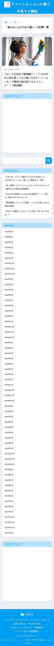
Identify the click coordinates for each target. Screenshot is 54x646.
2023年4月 (9, 433)
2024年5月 (9, 364)
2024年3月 (9, 374)
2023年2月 (9, 443)
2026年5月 (9, 237)
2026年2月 (9, 253)
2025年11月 (9, 269)
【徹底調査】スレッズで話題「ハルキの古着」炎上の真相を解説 (27, 204)
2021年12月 (9, 517)
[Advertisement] (27, 126)
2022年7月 (9, 480)
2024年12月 (9, 327)
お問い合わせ (19, 624)
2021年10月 (9, 528)
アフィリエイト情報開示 (27, 631)
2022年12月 (9, 454)
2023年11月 (9, 396)
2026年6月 (9, 232)
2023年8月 (9, 411)
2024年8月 (9, 348)
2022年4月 (9, 496)
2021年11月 (9, 522)
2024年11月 (9, 332)
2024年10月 (9, 337)
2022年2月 (9, 507)
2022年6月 (9, 485)
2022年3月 (9, 501)
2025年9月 (9, 279)
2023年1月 (9, 448)
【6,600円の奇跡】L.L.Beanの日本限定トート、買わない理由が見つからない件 (26, 195)
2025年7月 (9, 290)
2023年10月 (9, 401)
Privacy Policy (34, 624)
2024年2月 (9, 380)
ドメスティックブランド (16, 620)
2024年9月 (9, 343)
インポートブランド (40, 620)
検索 (48, 160)
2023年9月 (9, 406)
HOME (27, 614)
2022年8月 (9, 475)
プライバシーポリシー (21, 627)
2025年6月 (9, 295)
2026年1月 (9, 258)
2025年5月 (9, 300)
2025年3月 (9, 311)
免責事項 (39, 627)
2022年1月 (9, 512)
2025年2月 (9, 316)
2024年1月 (9, 385)
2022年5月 (9, 491)
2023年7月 (9, 417)
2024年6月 (9, 359)
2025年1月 (9, 322)
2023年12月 (9, 390)
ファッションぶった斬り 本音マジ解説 (27, 7)
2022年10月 (9, 464)
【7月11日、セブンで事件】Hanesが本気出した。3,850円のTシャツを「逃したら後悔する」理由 (26, 178)
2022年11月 (9, 459)
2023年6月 (9, 422)
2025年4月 (9, 306)
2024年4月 (9, 369)
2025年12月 (9, 263)
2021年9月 (9, 533)
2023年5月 (9, 427)
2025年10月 (9, 274)
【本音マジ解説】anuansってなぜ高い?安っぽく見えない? (27, 213)
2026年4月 (9, 242)
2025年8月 (9, 285)
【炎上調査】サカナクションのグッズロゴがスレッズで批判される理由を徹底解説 (27, 187)
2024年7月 (9, 353)
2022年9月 (9, 470)
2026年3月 (9, 248)
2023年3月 (9, 438)
